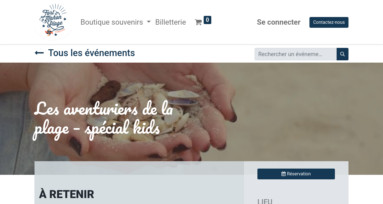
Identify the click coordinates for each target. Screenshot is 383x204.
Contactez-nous (329, 22)
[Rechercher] (342, 54)
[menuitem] (170, 22)
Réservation (296, 174)
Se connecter (278, 22)
